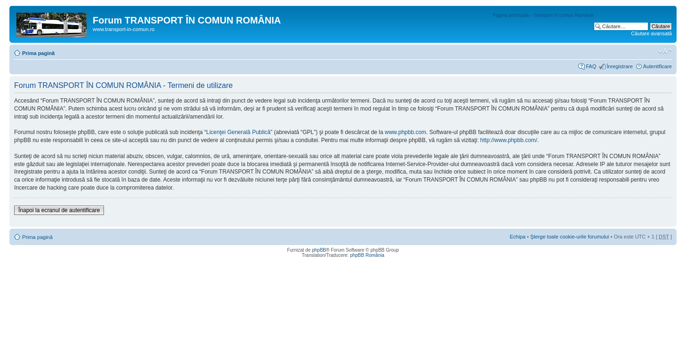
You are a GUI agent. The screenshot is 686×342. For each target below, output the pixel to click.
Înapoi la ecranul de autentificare (59, 210)
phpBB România (367, 255)
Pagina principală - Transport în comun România (543, 15)
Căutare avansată (651, 33)
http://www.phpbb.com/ (508, 140)
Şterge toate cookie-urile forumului (569, 236)
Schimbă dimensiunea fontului (665, 51)
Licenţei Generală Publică (238, 132)
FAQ (591, 66)
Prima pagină (38, 53)
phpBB (319, 250)
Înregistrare (619, 66)
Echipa (518, 236)
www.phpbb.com (405, 132)
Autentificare (657, 66)
